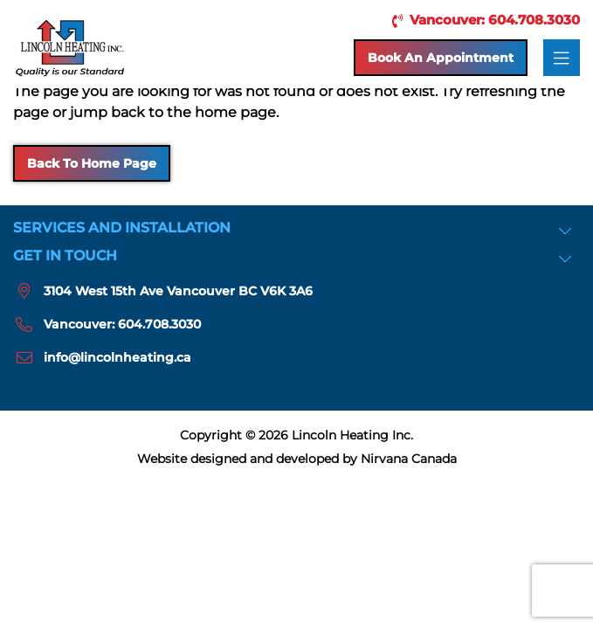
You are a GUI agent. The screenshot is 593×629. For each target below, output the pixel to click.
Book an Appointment (441, 58)
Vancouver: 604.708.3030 (482, 19)
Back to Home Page (91, 163)
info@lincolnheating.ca (117, 357)
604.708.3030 (159, 324)
